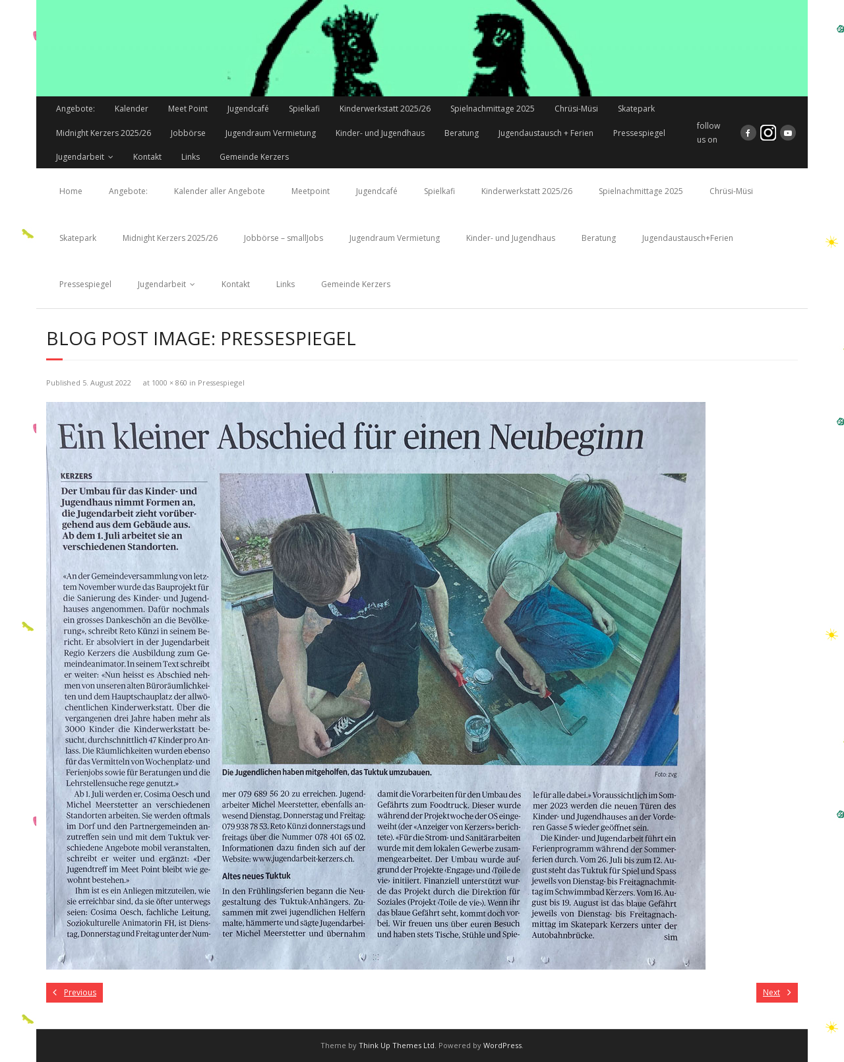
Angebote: (75, 108)
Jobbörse (188, 133)
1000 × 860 (169, 382)
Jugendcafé (248, 108)
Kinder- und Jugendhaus (380, 133)
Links (190, 156)
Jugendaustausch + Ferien (545, 133)
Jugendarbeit (80, 156)
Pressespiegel (639, 133)
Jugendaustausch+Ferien (687, 238)
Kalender (131, 108)
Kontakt (147, 156)
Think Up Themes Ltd (397, 1045)
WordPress (502, 1045)
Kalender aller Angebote (219, 191)
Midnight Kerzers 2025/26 (103, 133)
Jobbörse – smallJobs (283, 238)
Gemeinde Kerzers (254, 156)
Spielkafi (304, 108)
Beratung (461, 133)
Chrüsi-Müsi (576, 108)
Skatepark (636, 108)
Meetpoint (310, 191)
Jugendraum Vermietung (271, 133)
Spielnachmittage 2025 (492, 108)
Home (70, 191)
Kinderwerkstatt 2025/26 (385, 108)
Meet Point (188, 108)
